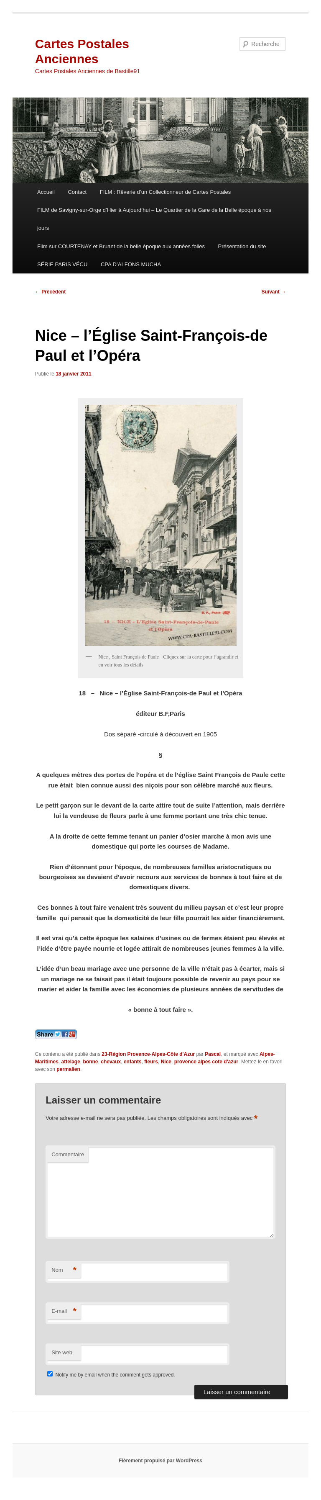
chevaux (111, 1062)
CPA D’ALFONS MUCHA (131, 264)
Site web (61, 1352)
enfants (133, 1062)
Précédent (50, 292)
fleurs (151, 1062)
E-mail (63, 1311)
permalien (68, 1069)
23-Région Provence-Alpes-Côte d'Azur (148, 1054)
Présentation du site (242, 246)
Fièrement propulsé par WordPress (160, 1461)
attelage (70, 1062)
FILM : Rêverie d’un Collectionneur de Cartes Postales (165, 192)
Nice (166, 1062)
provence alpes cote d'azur (206, 1062)
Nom (63, 1270)
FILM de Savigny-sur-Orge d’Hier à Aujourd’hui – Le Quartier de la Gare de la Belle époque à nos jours (154, 219)
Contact (77, 192)
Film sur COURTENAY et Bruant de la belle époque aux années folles (121, 246)
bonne (90, 1062)
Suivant (274, 292)
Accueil (46, 192)
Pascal (213, 1054)
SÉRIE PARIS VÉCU (62, 264)
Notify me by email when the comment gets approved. (111, 1375)
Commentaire (67, 1154)
